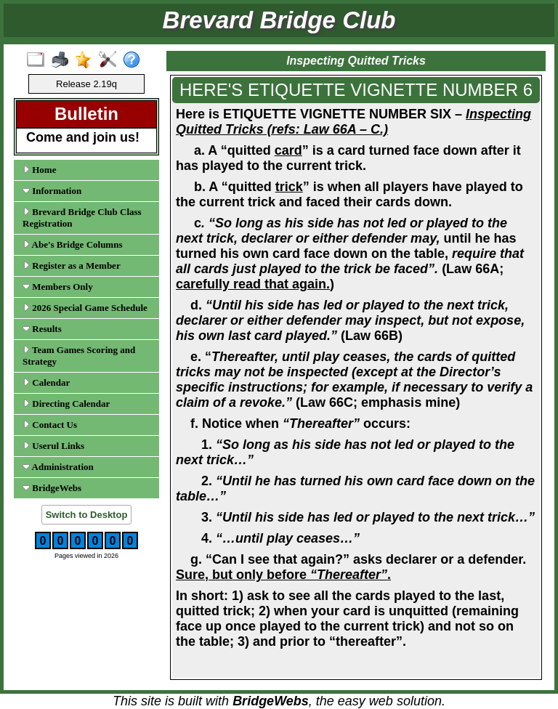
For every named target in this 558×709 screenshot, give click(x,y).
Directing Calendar (66, 403)
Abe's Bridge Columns (73, 244)
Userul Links (53, 445)
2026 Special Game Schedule (85, 307)
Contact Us (50, 424)
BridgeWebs (52, 487)
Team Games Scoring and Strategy (79, 355)
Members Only (58, 286)
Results (42, 328)
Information (52, 190)
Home (39, 169)
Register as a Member (72, 265)
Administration (58, 466)
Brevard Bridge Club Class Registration (82, 217)
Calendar (46, 382)
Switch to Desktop (87, 514)
